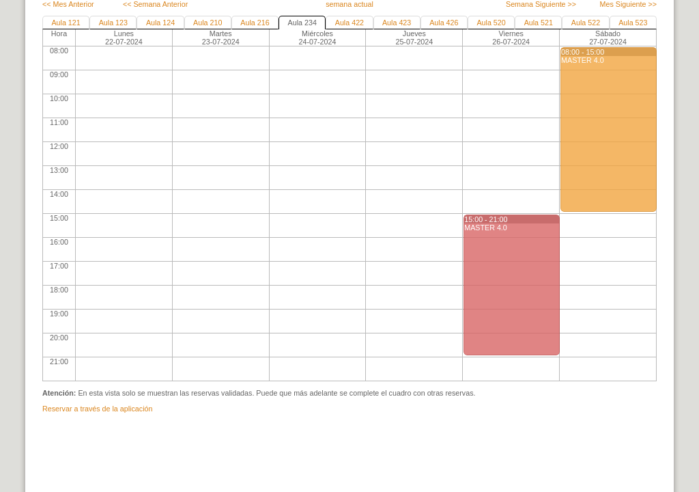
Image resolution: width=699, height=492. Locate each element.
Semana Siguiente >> (541, 4)
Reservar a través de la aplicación (97, 409)
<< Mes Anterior (68, 4)
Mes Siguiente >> (628, 4)
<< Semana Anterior (155, 4)
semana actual (349, 4)
